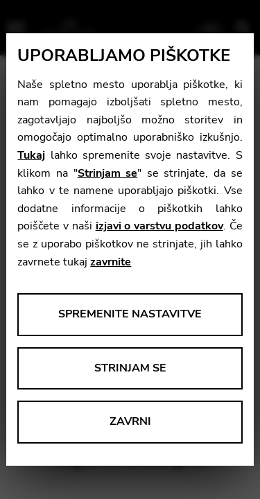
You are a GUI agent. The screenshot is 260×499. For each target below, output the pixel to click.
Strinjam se (108, 173)
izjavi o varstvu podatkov (159, 226)
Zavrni (130, 421)
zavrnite (110, 262)
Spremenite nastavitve (130, 314)
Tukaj (31, 155)
